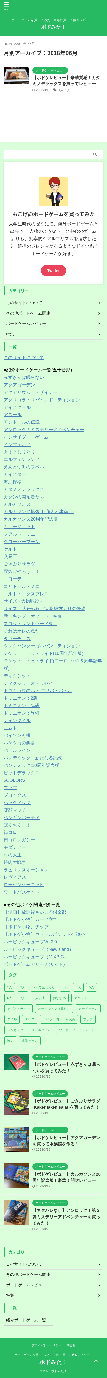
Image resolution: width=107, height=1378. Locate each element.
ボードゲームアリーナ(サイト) (34, 964)
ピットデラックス (22, 772)
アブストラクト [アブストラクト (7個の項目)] (18, 1009)
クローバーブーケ (22, 541)
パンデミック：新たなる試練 (33, 757)
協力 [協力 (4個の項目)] (10, 1041)
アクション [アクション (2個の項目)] (82, 998)
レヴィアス (15, 877)
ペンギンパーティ (22, 817)
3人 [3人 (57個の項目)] (65, 987)
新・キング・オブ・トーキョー (35, 616)
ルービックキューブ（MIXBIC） (36, 956)
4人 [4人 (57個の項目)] (78, 987)
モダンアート (17, 847)
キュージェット (19, 526)
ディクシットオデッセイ (28, 683)
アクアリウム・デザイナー (30, 392)
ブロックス (15, 795)
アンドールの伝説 (22, 422)
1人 (60, 90)
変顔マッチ (15, 810)
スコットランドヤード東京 (30, 623)
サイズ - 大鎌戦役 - (23, 601)
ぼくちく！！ (17, 825)
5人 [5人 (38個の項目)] (91, 987)
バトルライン (17, 750)
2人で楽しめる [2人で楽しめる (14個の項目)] (43, 987)
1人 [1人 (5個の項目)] (9, 987)
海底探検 (13, 481)
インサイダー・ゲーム (26, 437)
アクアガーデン (19, 384)
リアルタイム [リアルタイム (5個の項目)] (41, 1030)
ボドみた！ (53, 27)
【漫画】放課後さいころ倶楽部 (35, 912)
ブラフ (10, 787)
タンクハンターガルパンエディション (42, 645)
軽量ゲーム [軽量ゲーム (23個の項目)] (30, 1041)
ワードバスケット (22, 892)
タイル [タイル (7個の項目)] (12, 1019)
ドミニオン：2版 (21, 698)
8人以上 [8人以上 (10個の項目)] (39, 998)
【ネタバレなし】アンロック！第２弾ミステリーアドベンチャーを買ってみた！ (66, 1217)
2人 (67, 90)
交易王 (10, 556)
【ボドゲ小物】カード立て (30, 919)
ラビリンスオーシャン (26, 869)
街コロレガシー (19, 839)
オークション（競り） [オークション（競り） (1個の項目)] (54, 1009)
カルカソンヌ (17, 504)
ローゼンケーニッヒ (24, 884)
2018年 (21, 44)
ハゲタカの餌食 (19, 742)
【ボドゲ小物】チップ (26, 926)
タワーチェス (17, 638)
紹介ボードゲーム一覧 (26, 1320)
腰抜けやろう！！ (22, 571)
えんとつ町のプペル (24, 466)
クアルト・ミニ (19, 534)
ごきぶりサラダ (19, 563)
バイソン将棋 (17, 735)
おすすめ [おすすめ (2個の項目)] (59, 998)
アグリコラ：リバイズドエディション (42, 399)
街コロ (10, 832)
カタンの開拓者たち (24, 496)
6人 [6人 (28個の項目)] (9, 998)
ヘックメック (17, 802)
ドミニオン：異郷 (22, 713)
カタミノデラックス (24, 489)
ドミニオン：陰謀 (22, 705)
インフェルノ (17, 444)
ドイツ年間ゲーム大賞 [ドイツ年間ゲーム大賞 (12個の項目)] (59, 1019)
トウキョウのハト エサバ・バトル (38, 690)
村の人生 (13, 854)
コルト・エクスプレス (26, 593)
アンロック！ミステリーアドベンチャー (44, 429)
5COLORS (14, 780)
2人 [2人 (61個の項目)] (22, 987)
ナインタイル (17, 720)
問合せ (71, 1345)
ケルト (10, 549)
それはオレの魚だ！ (24, 631)
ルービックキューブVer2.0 (30, 941)
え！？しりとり (19, 452)
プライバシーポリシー (46, 1345)
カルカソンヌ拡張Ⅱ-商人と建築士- (39, 511)
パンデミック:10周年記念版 (31, 765)
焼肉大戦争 (15, 862)
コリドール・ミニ (22, 586)
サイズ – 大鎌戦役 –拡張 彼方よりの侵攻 (44, 608)
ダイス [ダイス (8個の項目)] (30, 1019)
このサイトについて (24, 357)
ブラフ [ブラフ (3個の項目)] (88, 1019)
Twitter (53, 270)
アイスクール (17, 407)
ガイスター (15, 474)
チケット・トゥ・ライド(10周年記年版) (43, 653)
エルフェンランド (22, 459)
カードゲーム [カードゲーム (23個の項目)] (88, 1009)
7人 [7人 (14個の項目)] (22, 998)
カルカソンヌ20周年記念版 (31, 519)
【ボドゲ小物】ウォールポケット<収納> (44, 934)
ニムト (10, 728)
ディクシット (17, 675)
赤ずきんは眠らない (24, 377)
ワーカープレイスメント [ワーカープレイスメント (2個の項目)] (77, 1030)
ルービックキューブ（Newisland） (39, 949)
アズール (13, 414)
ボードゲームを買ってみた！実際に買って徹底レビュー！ (53, 1355)
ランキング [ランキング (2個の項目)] (15, 1030)
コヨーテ (13, 578)
